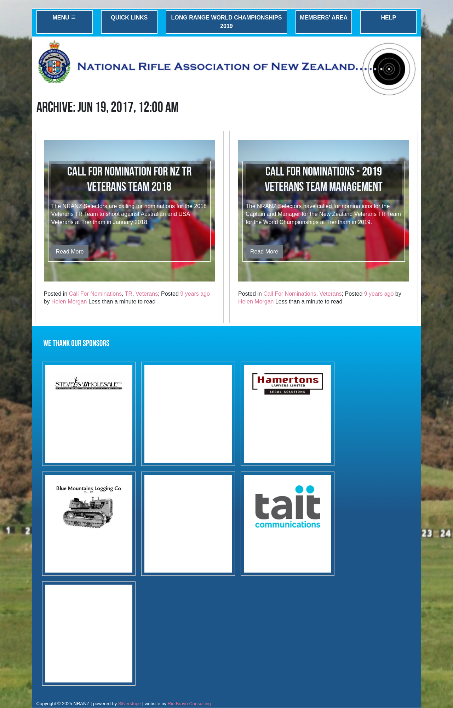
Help (388, 18)
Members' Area (324, 18)
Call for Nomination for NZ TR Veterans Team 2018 (129, 179)
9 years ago (195, 294)
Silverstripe (129, 703)
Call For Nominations (95, 294)
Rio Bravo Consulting (189, 703)
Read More (70, 252)
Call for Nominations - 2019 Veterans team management (324, 179)
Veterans (147, 294)
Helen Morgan (69, 302)
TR (128, 294)
